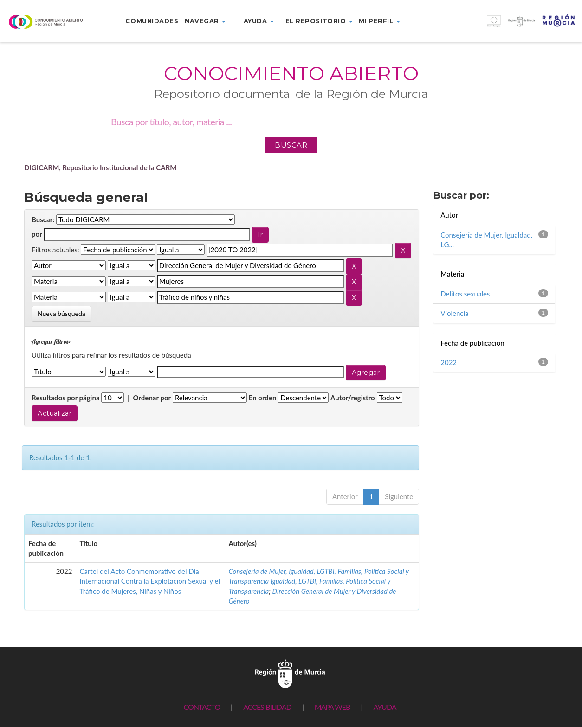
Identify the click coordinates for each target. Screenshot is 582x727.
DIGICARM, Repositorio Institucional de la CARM (100, 167)
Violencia (454, 313)
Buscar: (43, 219)
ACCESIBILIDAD (267, 706)
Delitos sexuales (465, 294)
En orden (263, 397)
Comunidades (151, 21)
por (37, 234)
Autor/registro (352, 397)
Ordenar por (152, 397)
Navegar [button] (205, 21)
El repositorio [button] (319, 21)
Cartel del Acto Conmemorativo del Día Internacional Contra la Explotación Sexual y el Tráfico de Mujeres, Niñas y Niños (149, 581)
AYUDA (384, 706)
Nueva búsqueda (61, 313)
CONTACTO (201, 706)
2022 (448, 362)
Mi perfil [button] (379, 21)
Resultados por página (66, 397)
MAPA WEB (332, 706)
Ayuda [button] (259, 21)
